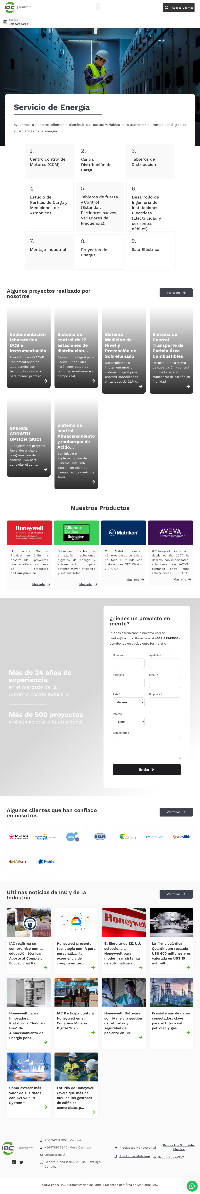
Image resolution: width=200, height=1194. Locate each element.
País (116, 694)
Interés (117, 714)
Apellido (155, 655)
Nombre (119, 655)
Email (153, 674)
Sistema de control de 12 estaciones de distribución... (72, 342)
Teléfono (118, 674)
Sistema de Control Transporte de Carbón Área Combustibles (168, 345)
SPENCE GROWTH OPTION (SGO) (25, 434)
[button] (98, 6)
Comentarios (121, 733)
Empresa (155, 694)
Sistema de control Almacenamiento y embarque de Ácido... (76, 436)
